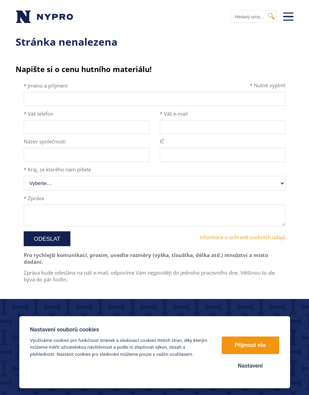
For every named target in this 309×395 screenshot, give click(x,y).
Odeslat (47, 239)
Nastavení (250, 366)
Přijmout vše (250, 345)
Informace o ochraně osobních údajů (242, 237)
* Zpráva (34, 198)
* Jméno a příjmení (46, 85)
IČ (162, 141)
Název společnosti (45, 141)
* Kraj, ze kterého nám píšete (57, 169)
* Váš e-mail (174, 113)
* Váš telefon (38, 113)
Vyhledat (271, 16)
